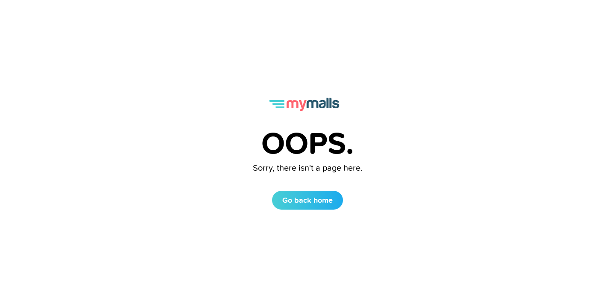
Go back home (307, 200)
